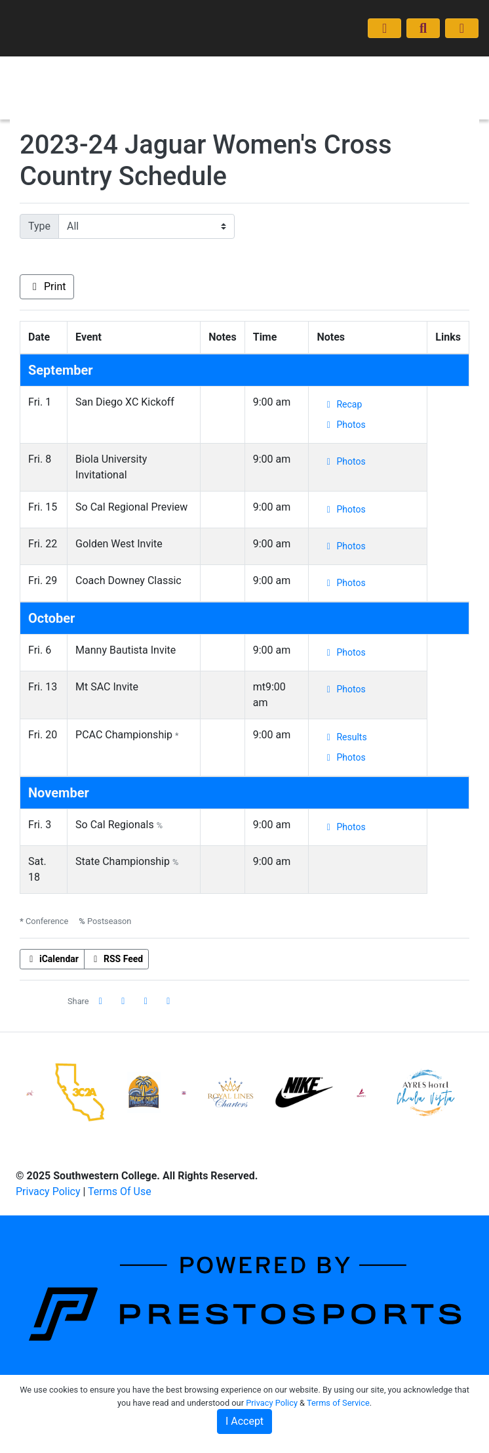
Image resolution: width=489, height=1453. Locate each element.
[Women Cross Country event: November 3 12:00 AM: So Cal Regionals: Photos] (344, 827)
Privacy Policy (48, 1191)
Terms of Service (338, 1403)
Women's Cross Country (62, 88)
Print (47, 286)
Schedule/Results (265, 74)
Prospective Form (223, 101)
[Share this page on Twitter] (123, 1001)
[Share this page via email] (146, 1001)
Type (39, 226)
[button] (168, 1001)
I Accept (244, 1421)
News (158, 101)
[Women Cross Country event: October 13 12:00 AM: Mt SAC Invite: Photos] (344, 689)
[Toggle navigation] (462, 28)
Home (159, 74)
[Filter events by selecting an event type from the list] (146, 226)
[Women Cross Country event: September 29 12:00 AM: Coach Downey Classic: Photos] (344, 583)
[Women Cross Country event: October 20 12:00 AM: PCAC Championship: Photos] (344, 758)
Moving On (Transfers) (420, 74)
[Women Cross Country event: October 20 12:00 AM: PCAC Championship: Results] (344, 737)
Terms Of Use (119, 1191)
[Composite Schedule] (384, 28)
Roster (199, 74)
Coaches (337, 74)
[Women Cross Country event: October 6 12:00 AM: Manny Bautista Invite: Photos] (344, 652)
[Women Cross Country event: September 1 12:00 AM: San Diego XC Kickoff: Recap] (342, 404)
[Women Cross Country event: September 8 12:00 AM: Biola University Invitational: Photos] (344, 462)
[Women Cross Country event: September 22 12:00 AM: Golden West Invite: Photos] (344, 546)
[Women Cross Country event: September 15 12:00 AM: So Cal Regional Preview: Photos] (344, 509)
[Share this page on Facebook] (101, 1001)
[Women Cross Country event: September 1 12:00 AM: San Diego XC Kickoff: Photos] (344, 425)
